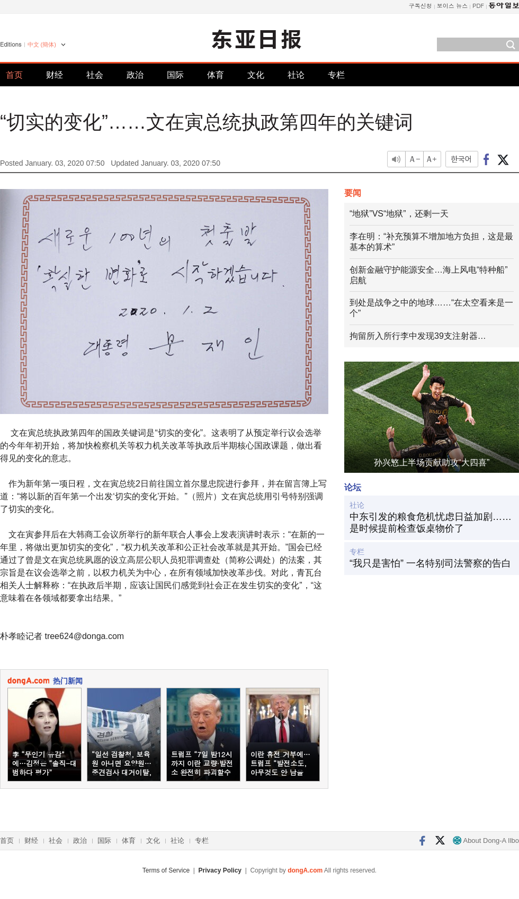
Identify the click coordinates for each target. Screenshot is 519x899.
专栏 (336, 74)
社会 (94, 74)
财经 (54, 74)
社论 (296, 74)
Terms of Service (166, 870)
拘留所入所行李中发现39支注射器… (418, 335)
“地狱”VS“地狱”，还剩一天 (399, 213)
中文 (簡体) (42, 44)
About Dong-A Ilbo (486, 840)
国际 (175, 74)
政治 (135, 74)
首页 (14, 74)
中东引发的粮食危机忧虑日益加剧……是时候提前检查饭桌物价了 (431, 522)
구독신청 (420, 6)
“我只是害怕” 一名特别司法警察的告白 (430, 563)
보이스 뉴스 (452, 6)
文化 (255, 74)
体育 (215, 74)
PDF (478, 6)
